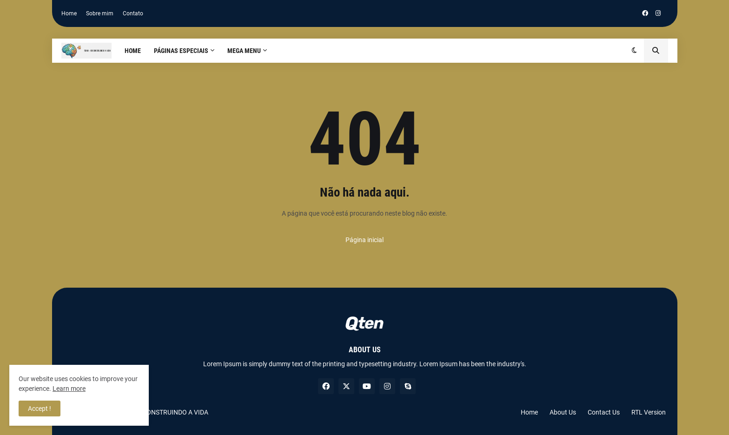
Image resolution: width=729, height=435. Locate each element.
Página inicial (364, 240)
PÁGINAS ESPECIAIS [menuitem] (181, 50)
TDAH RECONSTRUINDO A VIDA (162, 412)
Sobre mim (99, 13)
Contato (133, 13)
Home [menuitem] (133, 50)
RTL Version (648, 412)
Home (69, 13)
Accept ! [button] (39, 408)
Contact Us (604, 412)
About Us (563, 412)
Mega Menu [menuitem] (244, 50)
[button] (634, 51)
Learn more (69, 388)
